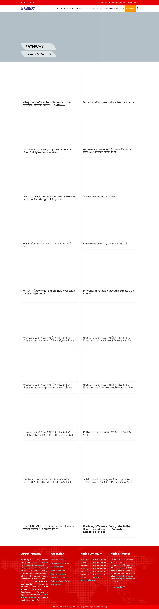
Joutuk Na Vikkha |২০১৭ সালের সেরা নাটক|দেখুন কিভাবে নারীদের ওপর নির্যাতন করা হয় (48, 528)
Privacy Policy (56, 584)
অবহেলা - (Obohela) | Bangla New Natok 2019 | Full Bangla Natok (49, 292)
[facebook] (21, 2)
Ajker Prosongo (87, 607)
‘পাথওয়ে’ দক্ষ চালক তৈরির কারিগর (99, 196)
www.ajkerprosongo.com (126, 578)
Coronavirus (95, 8)
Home (59, 8)
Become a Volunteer (59, 560)
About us (67, 8)
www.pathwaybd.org (124, 576)
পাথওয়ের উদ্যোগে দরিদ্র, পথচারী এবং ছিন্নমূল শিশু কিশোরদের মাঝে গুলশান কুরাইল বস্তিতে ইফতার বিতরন (48, 433)
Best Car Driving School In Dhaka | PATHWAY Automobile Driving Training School (49, 198)
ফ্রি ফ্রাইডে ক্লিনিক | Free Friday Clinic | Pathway (108, 102)
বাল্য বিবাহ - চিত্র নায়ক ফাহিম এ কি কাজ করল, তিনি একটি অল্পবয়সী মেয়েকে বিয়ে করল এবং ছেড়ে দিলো (47, 481)
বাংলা (135, 2)
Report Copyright (58, 574)
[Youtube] (27, 2)
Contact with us (57, 567)
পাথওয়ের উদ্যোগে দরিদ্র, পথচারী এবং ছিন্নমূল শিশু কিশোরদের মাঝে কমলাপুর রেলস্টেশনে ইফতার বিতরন (47, 386)
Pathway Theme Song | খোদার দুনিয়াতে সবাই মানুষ (107, 433)
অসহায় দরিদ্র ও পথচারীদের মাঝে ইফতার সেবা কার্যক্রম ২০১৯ (48, 245)
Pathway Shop (102, 607)
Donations (130, 8)
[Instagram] (33, 2)
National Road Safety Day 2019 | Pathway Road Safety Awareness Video (47, 151)
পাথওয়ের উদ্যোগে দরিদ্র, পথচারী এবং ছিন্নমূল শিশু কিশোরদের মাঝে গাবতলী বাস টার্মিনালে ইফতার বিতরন (48, 339)
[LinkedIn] (30, 2)
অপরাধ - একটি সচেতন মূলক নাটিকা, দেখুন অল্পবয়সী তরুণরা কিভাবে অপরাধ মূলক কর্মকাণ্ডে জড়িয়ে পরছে (108, 481)
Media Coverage (58, 570)
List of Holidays (88, 580)
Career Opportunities (60, 563)
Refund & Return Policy (60, 581)
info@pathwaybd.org (118, 3)
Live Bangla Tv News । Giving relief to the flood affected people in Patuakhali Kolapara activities (106, 529)
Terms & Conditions (59, 577)
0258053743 (102, 3)
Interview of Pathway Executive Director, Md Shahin (108, 292)
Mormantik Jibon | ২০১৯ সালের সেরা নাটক (105, 243)
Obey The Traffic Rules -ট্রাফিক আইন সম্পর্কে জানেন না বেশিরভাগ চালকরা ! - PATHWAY (47, 104)
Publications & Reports (113, 8)
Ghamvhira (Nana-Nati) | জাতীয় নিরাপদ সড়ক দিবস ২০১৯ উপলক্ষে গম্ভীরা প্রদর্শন (108, 151)
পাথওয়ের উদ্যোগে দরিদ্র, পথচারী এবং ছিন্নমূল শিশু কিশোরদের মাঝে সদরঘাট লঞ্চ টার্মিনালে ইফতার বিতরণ (108, 339)
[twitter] (24, 2)
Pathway (68, 607)
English (130, 2)
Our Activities (80, 8)
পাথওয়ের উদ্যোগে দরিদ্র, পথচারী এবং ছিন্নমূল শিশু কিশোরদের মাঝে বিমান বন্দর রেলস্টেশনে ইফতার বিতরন (109, 386)
